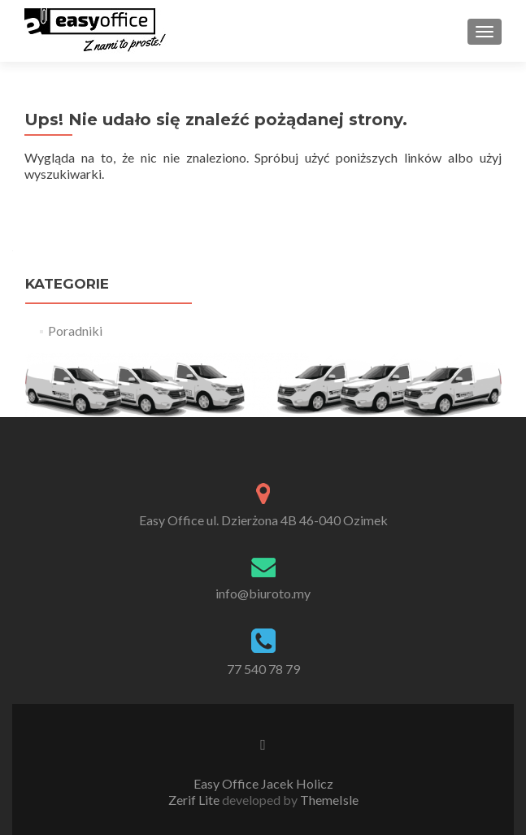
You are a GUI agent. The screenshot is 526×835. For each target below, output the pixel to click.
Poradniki (75, 330)
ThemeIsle (329, 799)
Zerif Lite (195, 799)
